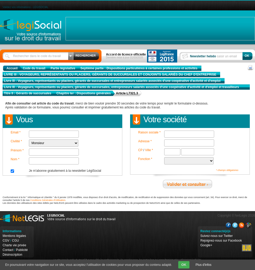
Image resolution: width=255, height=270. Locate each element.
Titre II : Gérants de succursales (27, 93)
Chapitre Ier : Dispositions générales (83, 93)
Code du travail (34, 68)
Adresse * (145, 141)
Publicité (22, 250)
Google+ (206, 245)
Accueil (12, 68)
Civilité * (16, 141)
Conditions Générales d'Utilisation (47, 200)
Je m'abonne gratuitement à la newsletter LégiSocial (65, 171)
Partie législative (62, 68)
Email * (16, 132)
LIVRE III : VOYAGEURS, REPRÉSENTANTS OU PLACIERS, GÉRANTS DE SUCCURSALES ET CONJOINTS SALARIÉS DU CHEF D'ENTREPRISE (110, 74)
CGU (15, 240)
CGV (6, 240)
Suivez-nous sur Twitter (216, 236)
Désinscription (12, 254)
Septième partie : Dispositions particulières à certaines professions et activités (138, 68)
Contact (8, 250)
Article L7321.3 (127, 93)
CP (140, 150)
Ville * (149, 150)
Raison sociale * (149, 132)
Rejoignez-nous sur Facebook (221, 240)
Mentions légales (14, 236)
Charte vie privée (14, 245)
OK (184, 265)
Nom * (15, 159)
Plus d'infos (204, 265)
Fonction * (145, 159)
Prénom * (17, 150)
